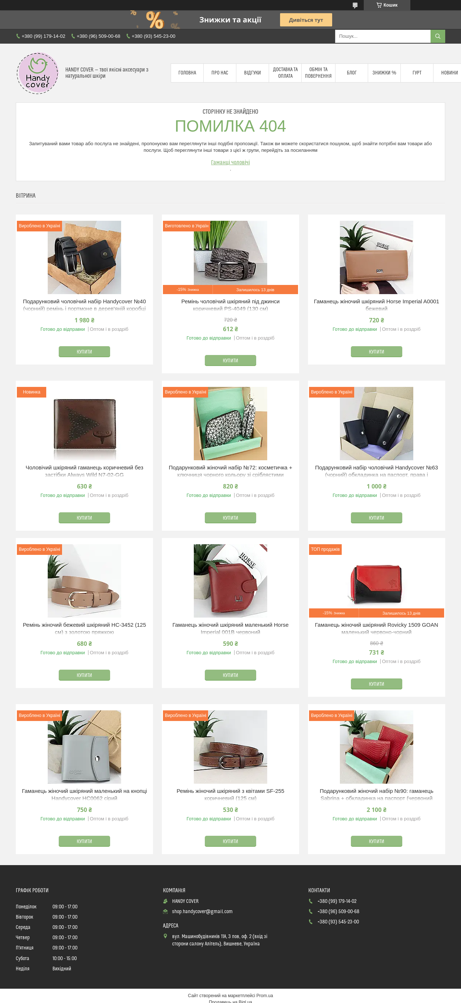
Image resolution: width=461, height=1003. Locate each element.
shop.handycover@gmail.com (202, 912)
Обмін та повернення (318, 73)
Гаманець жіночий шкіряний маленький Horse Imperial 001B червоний (231, 628)
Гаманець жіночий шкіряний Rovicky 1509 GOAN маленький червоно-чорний (376, 628)
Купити (84, 352)
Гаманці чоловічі (230, 162)
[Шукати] (438, 36)
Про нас (219, 73)
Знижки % (384, 73)
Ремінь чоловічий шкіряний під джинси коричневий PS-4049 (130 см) (230, 305)
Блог (352, 73)
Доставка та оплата (285, 73)
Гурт (417, 73)
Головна (187, 73)
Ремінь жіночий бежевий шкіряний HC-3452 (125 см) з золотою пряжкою (84, 628)
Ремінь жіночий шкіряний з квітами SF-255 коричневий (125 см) (230, 794)
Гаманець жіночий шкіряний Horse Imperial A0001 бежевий (376, 305)
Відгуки (252, 73)
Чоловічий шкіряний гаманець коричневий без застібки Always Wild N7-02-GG (85, 471)
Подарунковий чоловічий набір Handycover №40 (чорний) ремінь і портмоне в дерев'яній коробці (84, 305)
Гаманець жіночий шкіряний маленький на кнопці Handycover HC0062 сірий (84, 794)
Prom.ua (265, 995)
